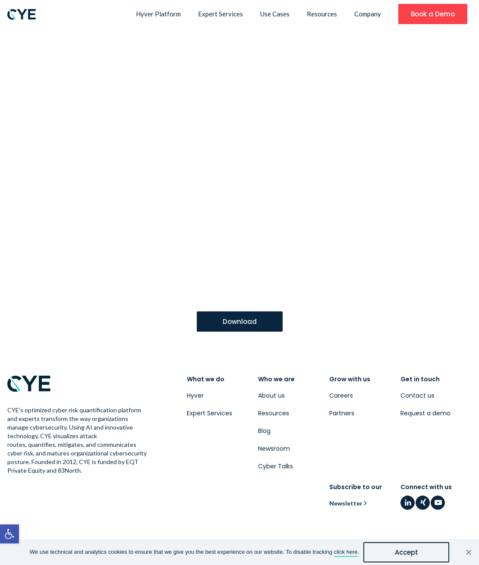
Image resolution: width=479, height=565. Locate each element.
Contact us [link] (417, 395)
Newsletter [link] (345, 503)
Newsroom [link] (274, 448)
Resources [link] (322, 14)
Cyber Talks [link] (275, 466)
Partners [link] (341, 413)
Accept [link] (406, 552)
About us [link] (271, 395)
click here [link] (346, 552)
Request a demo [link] (425, 413)
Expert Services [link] (220, 14)
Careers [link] (341, 395)
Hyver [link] (195, 395)
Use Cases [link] (275, 14)
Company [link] (367, 14)
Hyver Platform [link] (158, 14)
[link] (9, 533)
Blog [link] (264, 431)
